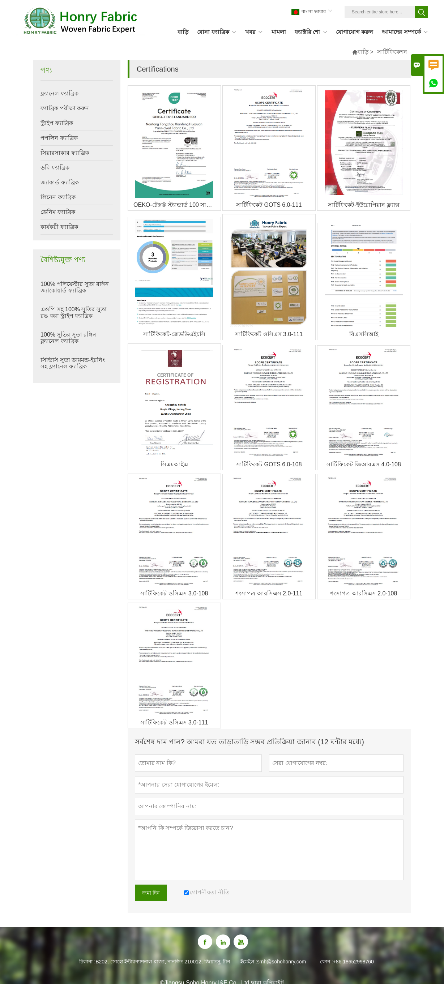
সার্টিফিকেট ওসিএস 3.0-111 (269, 334)
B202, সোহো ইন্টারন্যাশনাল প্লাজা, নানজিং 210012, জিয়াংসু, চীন (162, 961)
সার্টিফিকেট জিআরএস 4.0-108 (363, 464)
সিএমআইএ (174, 464)
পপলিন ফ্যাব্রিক (58, 138)
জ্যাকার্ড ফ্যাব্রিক (59, 182)
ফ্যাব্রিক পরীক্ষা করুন (64, 108)
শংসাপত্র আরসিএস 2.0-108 (363, 593)
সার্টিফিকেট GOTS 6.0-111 (269, 205)
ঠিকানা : (87, 961)
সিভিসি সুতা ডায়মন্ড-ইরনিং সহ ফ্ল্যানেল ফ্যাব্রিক (72, 363)
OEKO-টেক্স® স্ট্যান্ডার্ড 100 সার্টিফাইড (177, 205)
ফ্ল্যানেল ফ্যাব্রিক (59, 93)
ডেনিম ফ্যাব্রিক (57, 212)
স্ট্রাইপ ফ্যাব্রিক (56, 123)
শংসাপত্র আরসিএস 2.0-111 (268, 593)
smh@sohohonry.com (281, 961)
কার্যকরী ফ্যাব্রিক (59, 227)
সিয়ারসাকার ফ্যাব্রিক (64, 153)
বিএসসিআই (363, 334)
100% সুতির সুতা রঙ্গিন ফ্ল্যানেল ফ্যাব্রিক (68, 337)
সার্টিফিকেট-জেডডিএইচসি (174, 334)
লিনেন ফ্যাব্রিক (57, 197)
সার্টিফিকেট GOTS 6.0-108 (269, 464)
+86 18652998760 (353, 961)
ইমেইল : (248, 961)
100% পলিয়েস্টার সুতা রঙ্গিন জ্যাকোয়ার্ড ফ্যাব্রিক (74, 287)
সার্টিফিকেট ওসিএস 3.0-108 (174, 593)
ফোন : (326, 961)
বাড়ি (363, 52)
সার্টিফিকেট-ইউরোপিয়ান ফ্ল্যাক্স (364, 205)
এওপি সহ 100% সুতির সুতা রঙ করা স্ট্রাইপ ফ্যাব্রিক (73, 312)
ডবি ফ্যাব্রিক (54, 167)
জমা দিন (150, 893)
